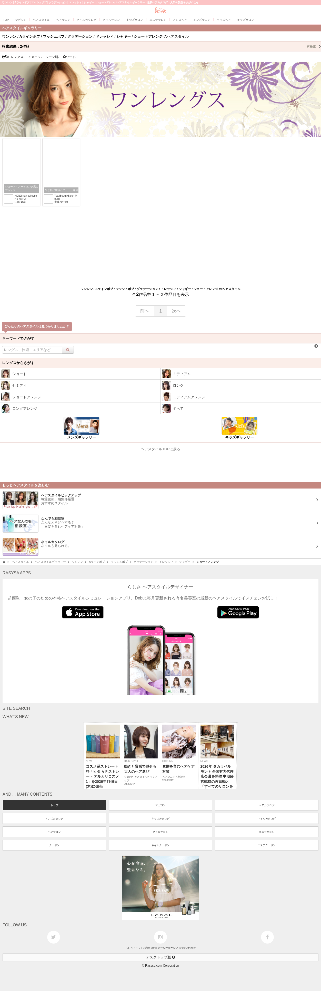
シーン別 (52, 57)
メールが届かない (168, 947)
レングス (18, 57)
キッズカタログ (160, 818)
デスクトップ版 (160, 957)
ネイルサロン (160, 831)
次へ (176, 311)
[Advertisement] (160, 248)
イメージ (35, 57)
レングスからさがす (18, 363)
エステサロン (266, 831)
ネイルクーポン (160, 845)
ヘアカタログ (266, 805)
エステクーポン (267, 845)
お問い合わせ (188, 947)
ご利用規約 (149, 947)
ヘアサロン (54, 831)
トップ (54, 805)
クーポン (54, 845)
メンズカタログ (54, 818)
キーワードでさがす (18, 338)
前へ (144, 311)
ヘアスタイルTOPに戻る (160, 449)
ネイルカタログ (267, 818)
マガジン (160, 805)
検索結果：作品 (161, 46)
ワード (70, 57)
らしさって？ (133, 947)
